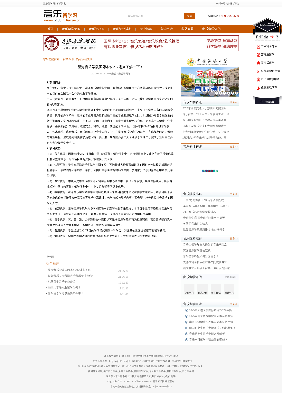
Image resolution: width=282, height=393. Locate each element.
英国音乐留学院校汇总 (197, 250)
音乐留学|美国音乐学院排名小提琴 (204, 217)
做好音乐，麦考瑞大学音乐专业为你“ (70, 275)
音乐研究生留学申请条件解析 (207, 333)
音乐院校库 (96, 29)
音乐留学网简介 (112, 356)
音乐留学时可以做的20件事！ (66, 293)
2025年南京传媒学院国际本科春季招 (211, 316)
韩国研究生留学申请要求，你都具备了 (212, 327)
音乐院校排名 (122, 29)
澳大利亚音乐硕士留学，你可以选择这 (206, 268)
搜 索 (189, 16)
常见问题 (187, 29)
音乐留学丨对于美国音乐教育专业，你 (206, 114)
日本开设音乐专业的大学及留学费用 (204, 126)
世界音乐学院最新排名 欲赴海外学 (204, 229)
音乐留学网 (49, 3)
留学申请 (166, 29)
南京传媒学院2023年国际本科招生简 (211, 322)
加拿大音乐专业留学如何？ (64, 287)
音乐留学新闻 (71, 29)
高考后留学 (268, 62)
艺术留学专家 (269, 46)
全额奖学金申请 (270, 71)
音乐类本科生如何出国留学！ (201, 256)
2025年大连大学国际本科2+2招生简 (210, 310)
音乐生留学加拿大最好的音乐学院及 (205, 244)
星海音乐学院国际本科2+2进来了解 (69, 269)
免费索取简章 (269, 87)
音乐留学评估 (211, 29)
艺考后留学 (268, 54)
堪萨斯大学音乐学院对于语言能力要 (204, 137)
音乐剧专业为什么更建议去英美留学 (204, 120)
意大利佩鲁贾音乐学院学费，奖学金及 (206, 131)
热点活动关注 (84, 59)
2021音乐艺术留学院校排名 (199, 212)
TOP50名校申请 (270, 79)
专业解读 (146, 29)
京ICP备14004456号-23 (160, 386)
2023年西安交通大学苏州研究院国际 (204, 108)
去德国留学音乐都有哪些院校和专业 (205, 262)
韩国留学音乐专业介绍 (61, 281)
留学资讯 (61, 3)
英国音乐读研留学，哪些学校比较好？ (206, 206)
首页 (50, 29)
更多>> (234, 102)
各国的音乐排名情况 (195, 223)
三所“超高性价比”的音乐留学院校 (203, 200)
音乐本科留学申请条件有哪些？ (208, 339)
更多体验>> (231, 277)
